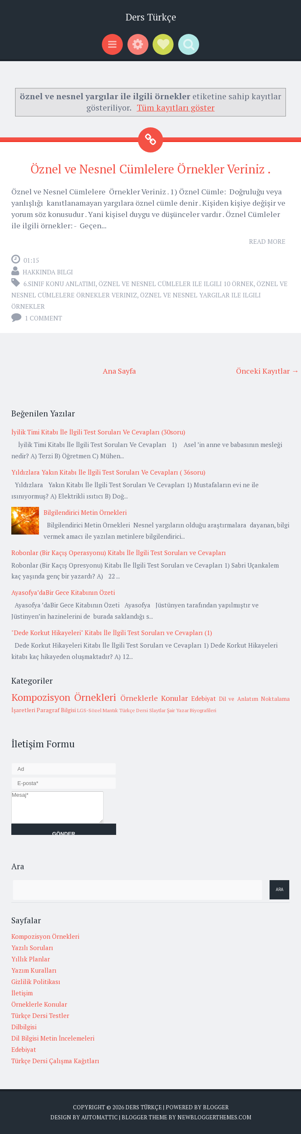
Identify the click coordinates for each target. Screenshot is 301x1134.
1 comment (43, 318)
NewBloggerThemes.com (214, 1117)
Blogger (215, 1107)
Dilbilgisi (23, 1027)
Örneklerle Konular (154, 698)
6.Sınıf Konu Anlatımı (59, 283)
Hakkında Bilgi (48, 272)
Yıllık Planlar (30, 959)
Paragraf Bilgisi (56, 710)
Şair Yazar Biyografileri (191, 710)
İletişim (22, 993)
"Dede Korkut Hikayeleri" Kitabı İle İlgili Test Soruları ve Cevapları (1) (111, 632)
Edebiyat (203, 698)
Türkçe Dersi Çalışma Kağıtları (55, 1061)
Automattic (99, 1117)
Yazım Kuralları (34, 970)
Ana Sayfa (119, 371)
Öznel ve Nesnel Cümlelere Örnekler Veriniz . (150, 169)
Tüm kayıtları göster (176, 107)
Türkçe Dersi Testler (40, 1015)
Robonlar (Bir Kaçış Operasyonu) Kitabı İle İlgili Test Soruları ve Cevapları (118, 552)
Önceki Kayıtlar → (267, 371)
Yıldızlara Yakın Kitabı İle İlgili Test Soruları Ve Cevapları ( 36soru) (108, 472)
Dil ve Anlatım (238, 699)
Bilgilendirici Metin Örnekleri (85, 512)
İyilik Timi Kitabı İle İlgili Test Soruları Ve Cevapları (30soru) (98, 432)
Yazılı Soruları (32, 947)
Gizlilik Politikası (35, 981)
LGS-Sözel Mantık (97, 710)
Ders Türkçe (150, 16)
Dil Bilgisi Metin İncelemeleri (52, 1038)
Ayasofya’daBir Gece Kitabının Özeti (63, 592)
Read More (267, 241)
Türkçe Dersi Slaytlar (142, 710)
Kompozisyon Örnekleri (63, 697)
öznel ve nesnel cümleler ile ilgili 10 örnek (176, 283)
